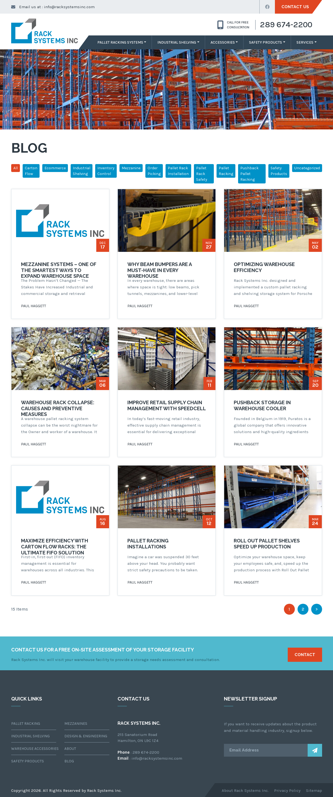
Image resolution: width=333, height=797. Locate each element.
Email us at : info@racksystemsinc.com (53, 6)
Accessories (223, 42)
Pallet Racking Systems (120, 42)
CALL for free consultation (233, 24)
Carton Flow (31, 171)
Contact (305, 654)
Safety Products (265, 42)
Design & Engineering (85, 736)
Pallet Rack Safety (201, 174)
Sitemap (314, 790)
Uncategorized (307, 168)
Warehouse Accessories (33, 748)
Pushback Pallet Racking (249, 174)
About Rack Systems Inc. (245, 790)
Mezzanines (75, 723)
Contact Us (295, 6)
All (15, 168)
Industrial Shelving (176, 42)
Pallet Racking (226, 171)
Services (304, 42)
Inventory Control (106, 171)
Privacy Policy (287, 790)
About (70, 748)
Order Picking (154, 171)
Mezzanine (131, 168)
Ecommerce (55, 168)
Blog (69, 761)
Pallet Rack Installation (178, 171)
